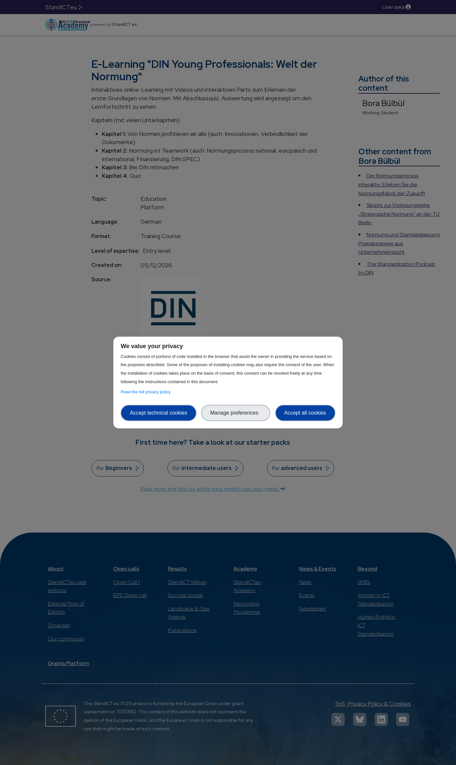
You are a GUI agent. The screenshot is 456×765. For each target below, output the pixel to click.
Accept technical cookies (158, 413)
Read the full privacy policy (147, 391)
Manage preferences (235, 413)
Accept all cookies (305, 413)
